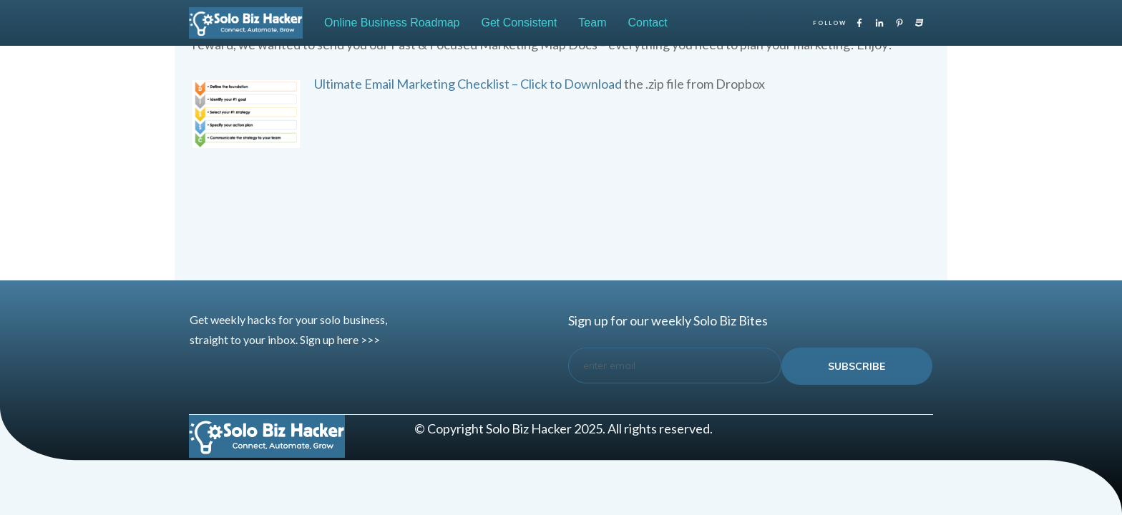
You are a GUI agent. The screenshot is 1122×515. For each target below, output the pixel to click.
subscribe (856, 366)
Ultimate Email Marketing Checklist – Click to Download (468, 84)
